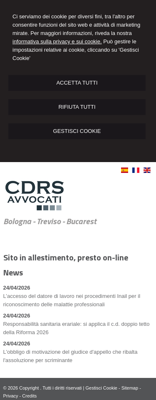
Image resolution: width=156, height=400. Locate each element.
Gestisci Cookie (101, 387)
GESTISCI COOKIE (77, 131)
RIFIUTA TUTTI (76, 107)
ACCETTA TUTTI (76, 83)
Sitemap (129, 387)
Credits (29, 395)
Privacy (10, 395)
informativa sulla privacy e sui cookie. (57, 41)
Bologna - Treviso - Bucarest (50, 221)
